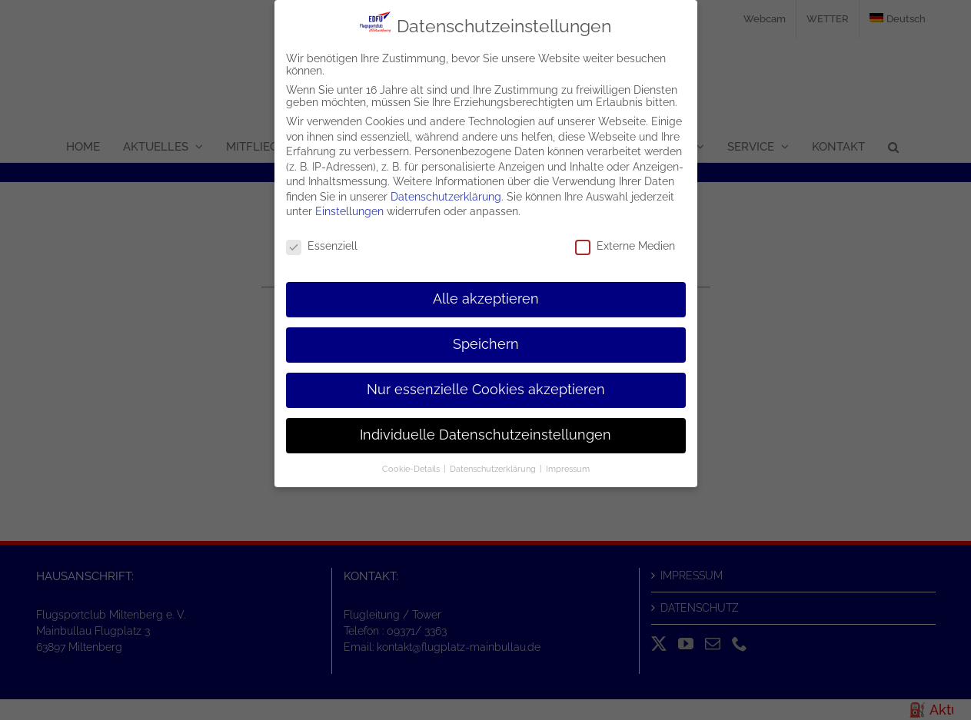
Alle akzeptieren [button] (486, 299)
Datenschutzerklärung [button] (494, 468)
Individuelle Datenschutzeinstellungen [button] (485, 434)
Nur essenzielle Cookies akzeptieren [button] (486, 388)
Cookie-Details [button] (412, 468)
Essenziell (321, 246)
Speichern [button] (486, 344)
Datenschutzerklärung (446, 196)
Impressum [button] (568, 468)
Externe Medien (625, 246)
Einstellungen (349, 211)
